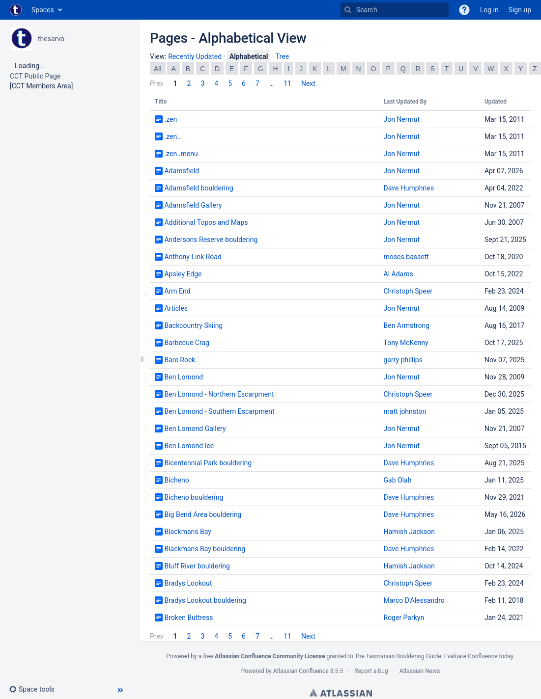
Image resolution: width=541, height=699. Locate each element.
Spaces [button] (42, 10)
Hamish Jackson (409, 532)
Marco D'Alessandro (414, 600)
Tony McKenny (406, 343)
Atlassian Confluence (301, 671)
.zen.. (172, 136)
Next (308, 83)
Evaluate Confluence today (478, 656)
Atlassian (341, 692)
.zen (170, 119)
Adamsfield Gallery (193, 205)
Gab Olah (398, 480)
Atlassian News (419, 671)
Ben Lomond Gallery (195, 428)
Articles (176, 308)
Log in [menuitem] (489, 10)
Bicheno (176, 480)
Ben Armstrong (407, 325)
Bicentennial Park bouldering (208, 463)
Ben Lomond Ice (189, 446)
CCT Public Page (35, 76)
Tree (282, 56)
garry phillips (403, 360)
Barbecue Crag (186, 343)
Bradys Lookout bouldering (205, 600)
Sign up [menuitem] (520, 10)
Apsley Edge (182, 274)
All (158, 69)
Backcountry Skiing (193, 325)
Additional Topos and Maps (206, 222)
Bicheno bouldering (193, 497)
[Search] (348, 10)
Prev (157, 83)
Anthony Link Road (192, 257)
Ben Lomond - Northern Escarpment (219, 394)
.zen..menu (181, 154)
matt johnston (405, 411)
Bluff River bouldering (196, 566)
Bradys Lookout (188, 583)
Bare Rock (179, 360)
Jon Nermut (402, 119)
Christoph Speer (408, 291)
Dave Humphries (409, 188)
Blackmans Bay (187, 532)
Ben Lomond (183, 377)
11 (287, 83)
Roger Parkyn (404, 617)
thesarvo (51, 39)
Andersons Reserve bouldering (210, 239)
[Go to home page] (16, 10)
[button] (464, 10)
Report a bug (371, 671)
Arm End (177, 291)
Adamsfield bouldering (198, 188)
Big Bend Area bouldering (202, 514)
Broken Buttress (188, 617)
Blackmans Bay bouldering (204, 549)
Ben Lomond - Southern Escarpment (219, 411)
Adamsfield (181, 171)
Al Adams (398, 274)
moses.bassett (406, 257)
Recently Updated (195, 56)
